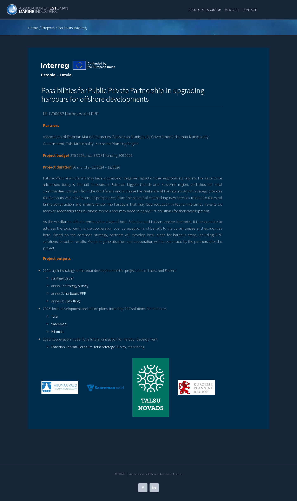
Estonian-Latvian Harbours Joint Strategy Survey (88, 346)
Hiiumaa (57, 331)
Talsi (54, 316)
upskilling (72, 301)
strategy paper (62, 278)
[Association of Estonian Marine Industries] (37, 6)
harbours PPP (75, 293)
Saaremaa (58, 324)
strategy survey (76, 285)
